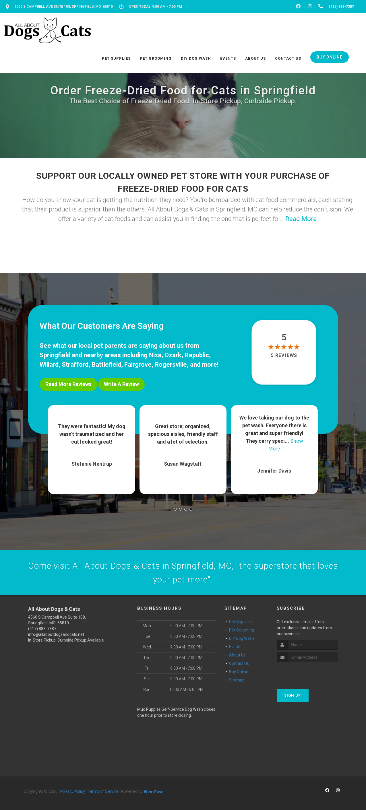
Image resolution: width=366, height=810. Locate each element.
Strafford (75, 364)
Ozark (172, 355)
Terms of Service (103, 791)
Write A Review (121, 384)
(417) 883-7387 (42, 628)
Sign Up (292, 695)
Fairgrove (138, 364)
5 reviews (284, 355)
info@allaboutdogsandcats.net (56, 634)
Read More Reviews (68, 384)
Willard (49, 364)
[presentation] (307, 673)
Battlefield (106, 364)
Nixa (155, 355)
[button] (175, 509)
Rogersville (171, 364)
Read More (301, 218)
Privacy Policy (72, 791)
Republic (197, 355)
